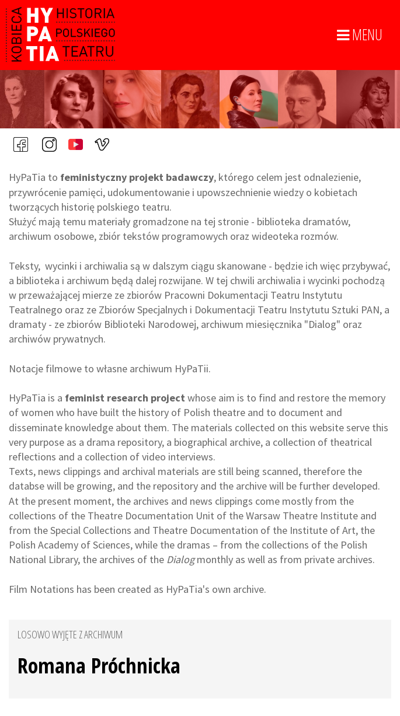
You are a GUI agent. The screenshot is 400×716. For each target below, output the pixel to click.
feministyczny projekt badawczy (137, 177)
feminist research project (125, 397)
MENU (359, 35)
